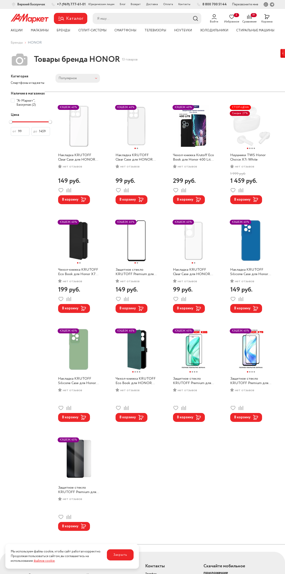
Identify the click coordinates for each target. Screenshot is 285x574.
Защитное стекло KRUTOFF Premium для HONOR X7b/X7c (249, 381)
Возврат (136, 4)
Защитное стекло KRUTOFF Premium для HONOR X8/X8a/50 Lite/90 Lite (77, 489)
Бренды (17, 42)
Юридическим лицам (101, 4)
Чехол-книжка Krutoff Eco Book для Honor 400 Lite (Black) (193, 157)
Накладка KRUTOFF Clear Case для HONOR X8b (134, 157)
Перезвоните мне (245, 4)
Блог (122, 4)
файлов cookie (44, 561)
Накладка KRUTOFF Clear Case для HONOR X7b (191, 272)
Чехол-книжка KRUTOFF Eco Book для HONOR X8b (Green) (136, 381)
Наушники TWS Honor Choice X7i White (248, 157)
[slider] (10, 121)
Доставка (152, 4)
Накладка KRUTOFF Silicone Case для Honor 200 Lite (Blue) (249, 272)
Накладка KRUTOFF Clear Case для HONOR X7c (76, 157)
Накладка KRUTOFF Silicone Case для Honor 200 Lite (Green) (77, 381)
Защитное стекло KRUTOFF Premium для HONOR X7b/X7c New (135, 272)
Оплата (168, 4)
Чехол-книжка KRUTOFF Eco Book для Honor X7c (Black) (78, 272)
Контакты (184, 4)
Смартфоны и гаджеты (27, 83)
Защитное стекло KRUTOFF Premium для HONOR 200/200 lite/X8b (192, 381)
